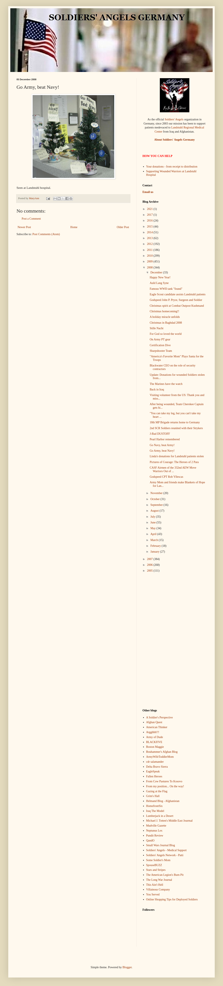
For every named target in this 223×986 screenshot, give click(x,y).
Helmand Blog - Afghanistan (162, 801)
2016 (150, 220)
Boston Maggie (155, 746)
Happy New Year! (160, 277)
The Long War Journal (159, 879)
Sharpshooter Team (161, 350)
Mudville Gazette (156, 825)
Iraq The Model (155, 810)
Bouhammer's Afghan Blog (162, 751)
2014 (150, 232)
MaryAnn (34, 198)
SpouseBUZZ (154, 865)
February (155, 545)
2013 (150, 238)
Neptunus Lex (154, 830)
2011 (150, 249)
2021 (150, 209)
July (153, 516)
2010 (150, 255)
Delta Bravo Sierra (157, 766)
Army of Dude (154, 737)
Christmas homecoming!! (164, 311)
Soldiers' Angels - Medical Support (166, 850)
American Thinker (156, 727)
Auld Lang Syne (159, 283)
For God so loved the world (165, 333)
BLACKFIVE (154, 742)
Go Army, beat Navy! (162, 450)
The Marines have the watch (166, 383)
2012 (150, 243)
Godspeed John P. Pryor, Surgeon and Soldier (176, 300)
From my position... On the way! (165, 786)
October (155, 499)
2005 (150, 570)
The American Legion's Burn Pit (165, 874)
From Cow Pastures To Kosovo (164, 781)
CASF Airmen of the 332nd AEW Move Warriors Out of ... (173, 469)
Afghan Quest (154, 722)
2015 (150, 226)
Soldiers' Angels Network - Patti (165, 855)
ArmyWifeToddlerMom (160, 756)
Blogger (127, 967)
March (154, 540)
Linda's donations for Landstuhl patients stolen (177, 456)
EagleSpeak (153, 771)
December (156, 272)
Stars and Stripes (156, 869)
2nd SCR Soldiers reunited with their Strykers (176, 428)
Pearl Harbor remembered (165, 439)
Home (73, 227)
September (156, 504)
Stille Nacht (157, 328)
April (153, 534)
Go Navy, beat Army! (162, 445)
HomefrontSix (154, 806)
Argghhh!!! (152, 732)
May (153, 528)
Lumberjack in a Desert (159, 815)
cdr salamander (155, 761)
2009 (150, 261)
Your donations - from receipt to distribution (171, 166)
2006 (150, 564)
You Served (153, 894)
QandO (150, 840)
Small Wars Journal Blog (160, 845)
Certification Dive (160, 345)
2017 (150, 214)
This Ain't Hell (154, 884)
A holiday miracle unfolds (165, 316)
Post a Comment (31, 218)
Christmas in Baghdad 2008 (166, 322)
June (153, 522)
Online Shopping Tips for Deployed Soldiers (172, 899)
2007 (150, 559)
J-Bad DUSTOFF (160, 433)
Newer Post (24, 227)
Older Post (123, 227)
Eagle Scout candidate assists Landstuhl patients (177, 294)
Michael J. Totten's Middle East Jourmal (169, 820)
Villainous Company (158, 889)
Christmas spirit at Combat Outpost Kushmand (177, 305)
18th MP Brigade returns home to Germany (175, 422)
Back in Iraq (157, 389)
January (155, 551)
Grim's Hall (153, 796)
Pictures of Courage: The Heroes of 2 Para (174, 462)
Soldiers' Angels (174, 119)
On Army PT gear (160, 339)
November (156, 493)
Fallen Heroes (154, 776)
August (154, 510)
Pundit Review (154, 835)
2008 (150, 267)
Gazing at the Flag (156, 791)
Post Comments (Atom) (46, 234)
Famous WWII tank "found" (166, 288)
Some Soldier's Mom (158, 860)
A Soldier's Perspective (159, 717)
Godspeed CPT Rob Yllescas (166, 476)
